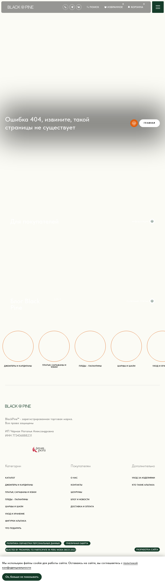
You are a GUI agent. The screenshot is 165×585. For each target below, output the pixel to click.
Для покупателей (34, 221)
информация (140, 221)
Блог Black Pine (25, 304)
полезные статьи (137, 301)
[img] (158, 7)
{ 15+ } (58, 299)
